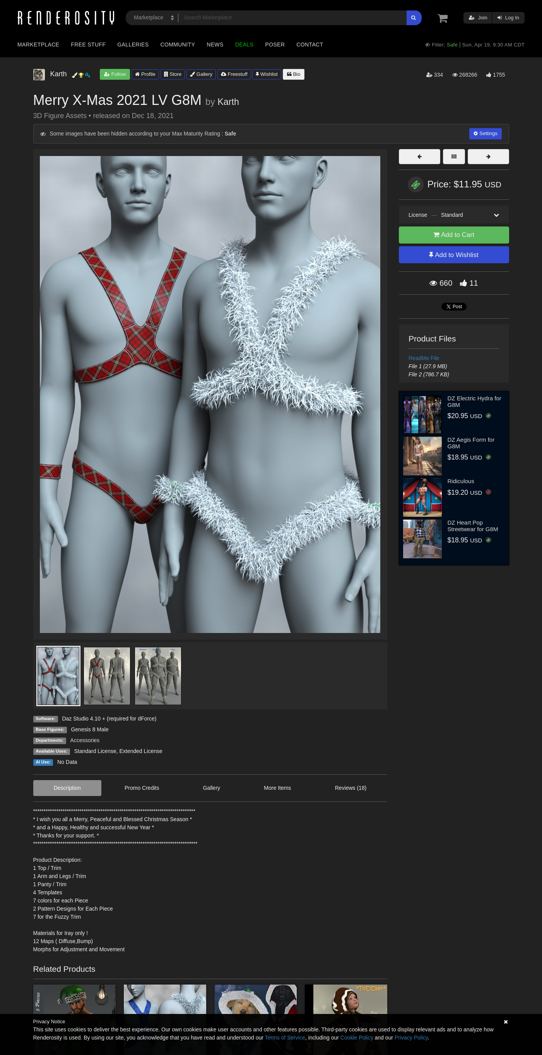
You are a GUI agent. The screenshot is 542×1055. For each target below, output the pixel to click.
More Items (277, 788)
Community (178, 44)
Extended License (140, 751)
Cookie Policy (356, 1037)
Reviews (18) (351, 788)
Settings (486, 133)
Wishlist (266, 74)
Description (67, 788)
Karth (228, 102)
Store (173, 74)
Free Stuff (88, 44)
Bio (293, 74)
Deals (244, 44)
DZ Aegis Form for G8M (471, 442)
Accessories (84, 740)
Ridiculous (461, 481)
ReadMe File (424, 358)
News (215, 44)
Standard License (95, 751)
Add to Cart (453, 234)
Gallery (201, 74)
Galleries (133, 44)
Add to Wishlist (453, 255)
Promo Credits (142, 788)
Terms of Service (285, 1037)
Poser (275, 44)
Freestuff (234, 74)
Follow (115, 74)
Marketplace (38, 44)
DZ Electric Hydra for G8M (474, 401)
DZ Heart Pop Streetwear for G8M (473, 525)
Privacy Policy (411, 1037)
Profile (145, 74)
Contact (309, 44)
